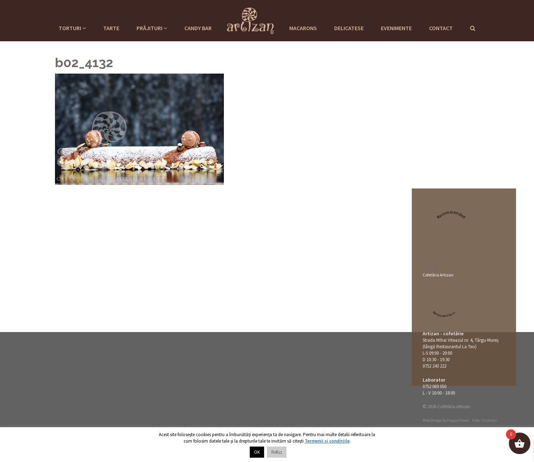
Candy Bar (198, 28)
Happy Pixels (458, 420)
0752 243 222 (434, 366)
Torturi (72, 28)
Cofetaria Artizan (250, 19)
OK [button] (257, 452)
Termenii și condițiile (327, 441)
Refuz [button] (276, 452)
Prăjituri (152, 28)
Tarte (111, 28)
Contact (441, 28)
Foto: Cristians (484, 420)
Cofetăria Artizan (438, 274)
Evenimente (396, 28)
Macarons (303, 28)
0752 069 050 (434, 386)
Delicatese (349, 28)
